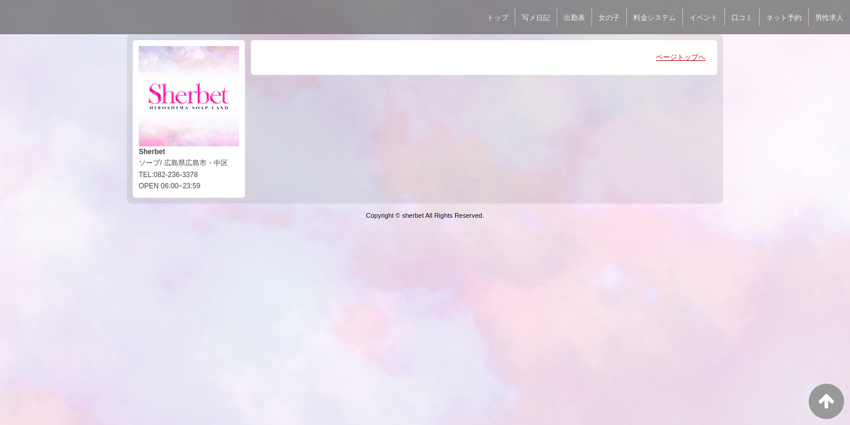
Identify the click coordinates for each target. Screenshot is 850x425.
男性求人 (829, 18)
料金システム (654, 18)
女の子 (609, 18)
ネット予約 (784, 18)
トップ (497, 18)
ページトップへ (680, 57)
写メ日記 (536, 18)
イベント (703, 18)
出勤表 (574, 18)
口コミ (742, 18)
